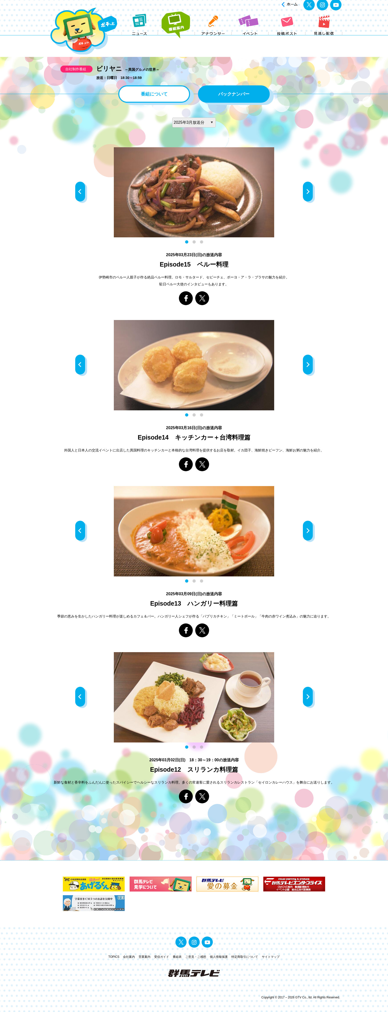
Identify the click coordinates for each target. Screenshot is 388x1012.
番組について (154, 94)
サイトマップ (271, 957)
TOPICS (113, 957)
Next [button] (309, 192)
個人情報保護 (219, 957)
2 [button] (194, 242)
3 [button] (201, 242)
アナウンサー (213, 39)
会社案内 (129, 957)
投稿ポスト (287, 39)
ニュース (139, 39)
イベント (250, 39)
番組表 (177, 957)
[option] (194, 192)
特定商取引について (244, 957)
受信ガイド (161, 957)
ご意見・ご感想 (195, 957)
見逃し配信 (324, 39)
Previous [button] (81, 192)
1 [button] (186, 242)
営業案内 (144, 957)
